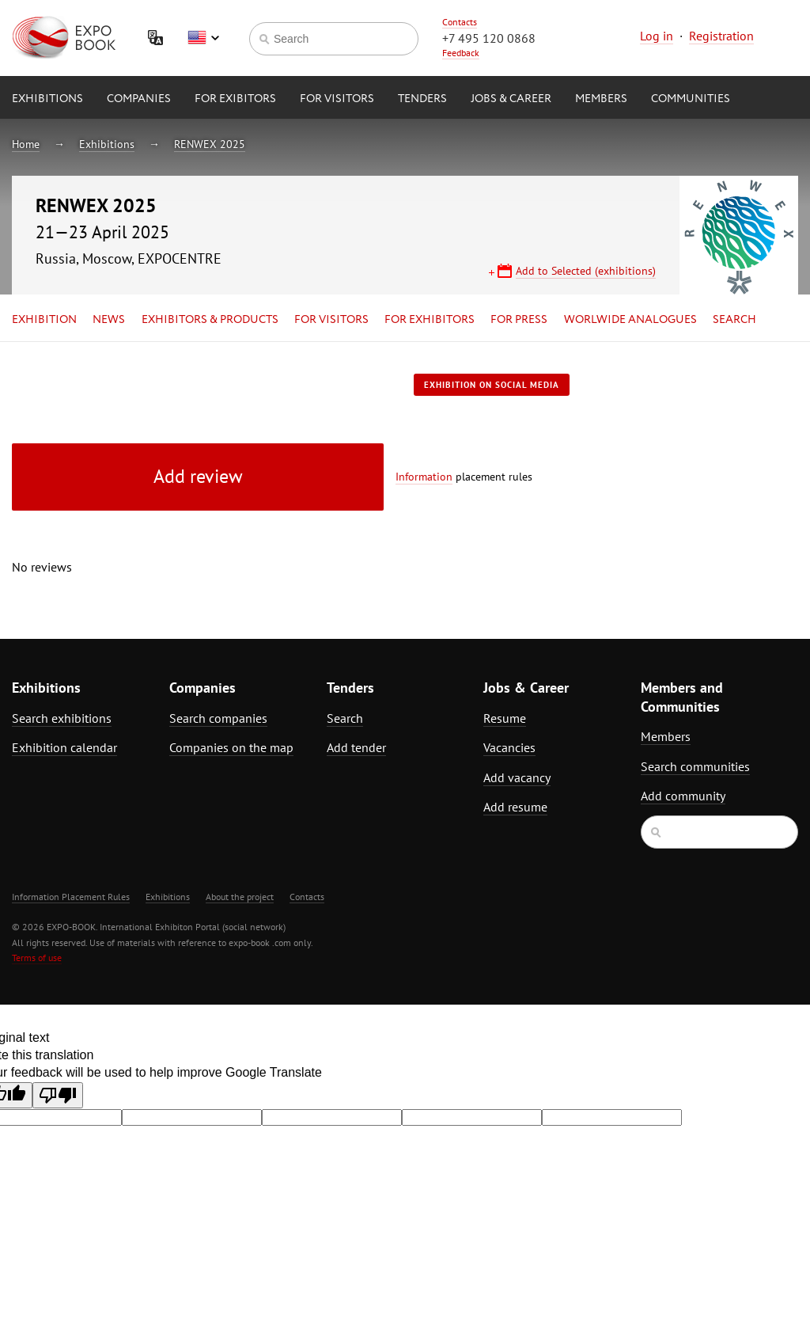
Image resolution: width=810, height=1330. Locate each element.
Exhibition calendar (64, 747)
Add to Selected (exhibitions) (586, 271)
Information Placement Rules (71, 896)
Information (424, 476)
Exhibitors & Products (210, 320)
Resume (504, 718)
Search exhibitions (62, 718)
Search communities (695, 766)
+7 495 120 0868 (489, 38)
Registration (721, 36)
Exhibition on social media (491, 384)
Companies (139, 99)
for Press (518, 320)
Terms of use (37, 957)
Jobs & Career (511, 99)
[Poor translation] (57, 1095)
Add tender (356, 747)
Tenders (422, 99)
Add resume (515, 807)
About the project (240, 896)
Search (734, 320)
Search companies (218, 718)
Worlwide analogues (630, 320)
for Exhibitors (429, 320)
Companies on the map (231, 747)
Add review (198, 476)
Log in (656, 36)
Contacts (459, 22)
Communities (690, 99)
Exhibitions (47, 99)
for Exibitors (235, 99)
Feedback (460, 53)
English (203, 38)
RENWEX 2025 (209, 144)
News (109, 320)
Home (26, 144)
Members (601, 99)
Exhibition (44, 320)
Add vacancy (517, 777)
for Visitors (337, 99)
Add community (683, 796)
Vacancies (509, 747)
